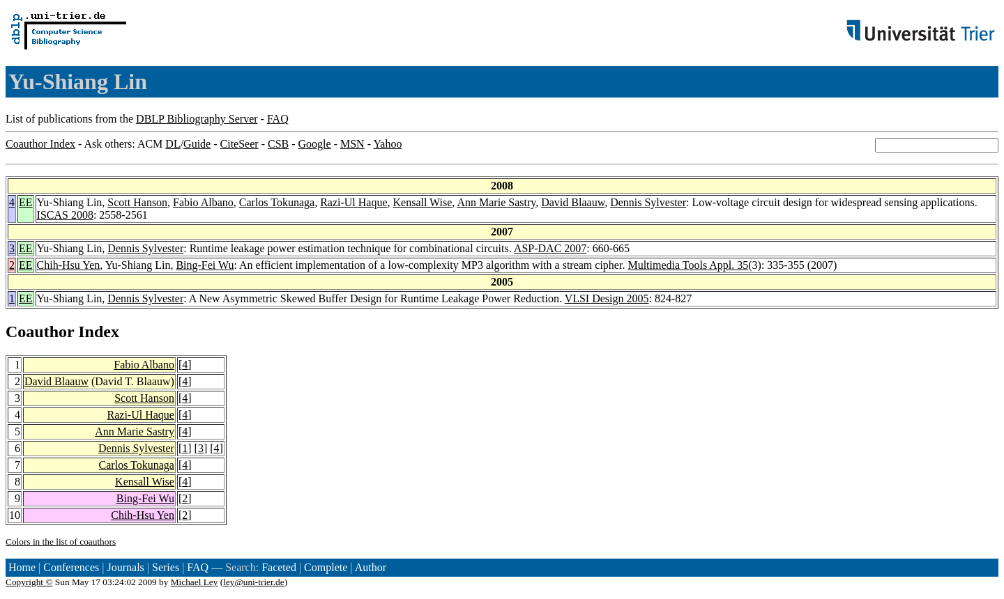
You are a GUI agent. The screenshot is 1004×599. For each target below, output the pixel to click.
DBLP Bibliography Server (197, 119)
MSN (352, 144)
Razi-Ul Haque (353, 202)
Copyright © (29, 582)
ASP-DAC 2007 (550, 248)
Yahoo (387, 144)
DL (172, 144)
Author (370, 567)
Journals (125, 567)
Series (165, 567)
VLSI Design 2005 (607, 298)
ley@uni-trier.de (253, 582)
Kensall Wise (422, 202)
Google (314, 144)
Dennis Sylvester (648, 202)
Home (22, 567)
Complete (325, 567)
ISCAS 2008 (65, 215)
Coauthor (40, 331)
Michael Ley (194, 582)
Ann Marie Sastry (496, 202)
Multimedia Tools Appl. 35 (688, 265)
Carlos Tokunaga (276, 202)
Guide (197, 144)
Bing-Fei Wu (205, 265)
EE (26, 202)
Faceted (278, 567)
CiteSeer (239, 144)
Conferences (71, 567)
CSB (278, 144)
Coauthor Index (40, 144)
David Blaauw (572, 202)
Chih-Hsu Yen (68, 265)
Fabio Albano (203, 202)
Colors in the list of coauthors (61, 541)
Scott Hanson (137, 202)
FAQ (278, 119)
